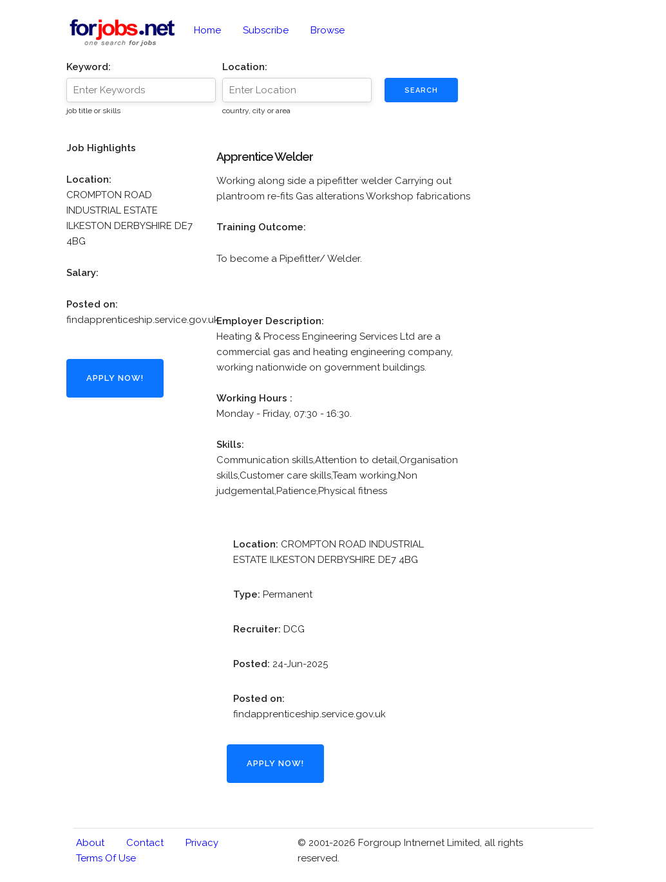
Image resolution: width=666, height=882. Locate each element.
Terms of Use (106, 858)
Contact (145, 843)
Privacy (202, 843)
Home (207, 30)
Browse (327, 30)
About (90, 843)
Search (421, 90)
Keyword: (88, 67)
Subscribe (266, 30)
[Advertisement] (130, 629)
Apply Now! (115, 378)
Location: (244, 67)
